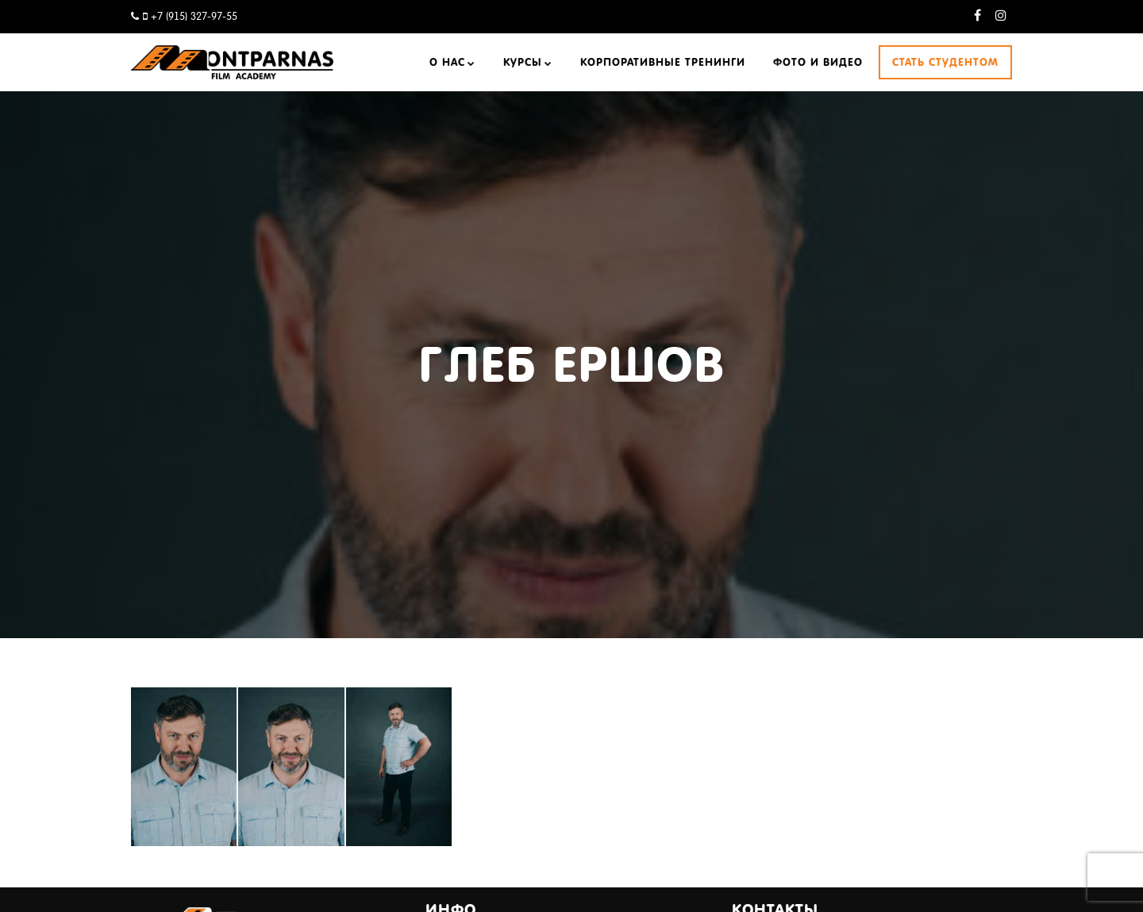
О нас (447, 62)
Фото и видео (818, 62)
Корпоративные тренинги (662, 62)
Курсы (522, 62)
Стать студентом (945, 62)
